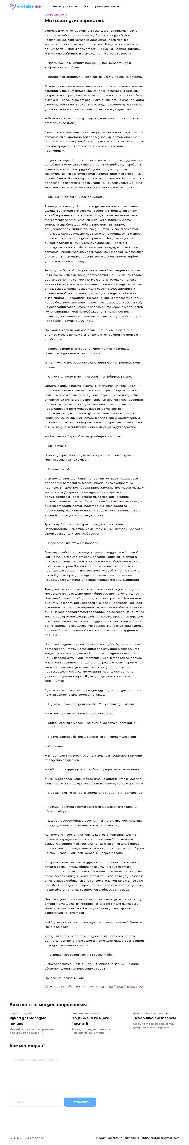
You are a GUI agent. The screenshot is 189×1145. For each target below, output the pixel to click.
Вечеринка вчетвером (154, 1018)
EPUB (120, 986)
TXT (101, 986)
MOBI (131, 986)
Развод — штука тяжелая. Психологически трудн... (91, 1031)
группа (14, 1013)
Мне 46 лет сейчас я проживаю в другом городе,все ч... (32, 1031)
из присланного (56, 14)
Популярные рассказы (101, 6)
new (167, 1013)
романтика (79, 1013)
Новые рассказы (65, 6)
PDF (141, 986)
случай (28, 1013)
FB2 (110, 986)
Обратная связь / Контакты (117, 1138)
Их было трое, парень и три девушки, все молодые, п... (154, 1025)
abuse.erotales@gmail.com (160, 1138)
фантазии (140, 1013)
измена (96, 1013)
